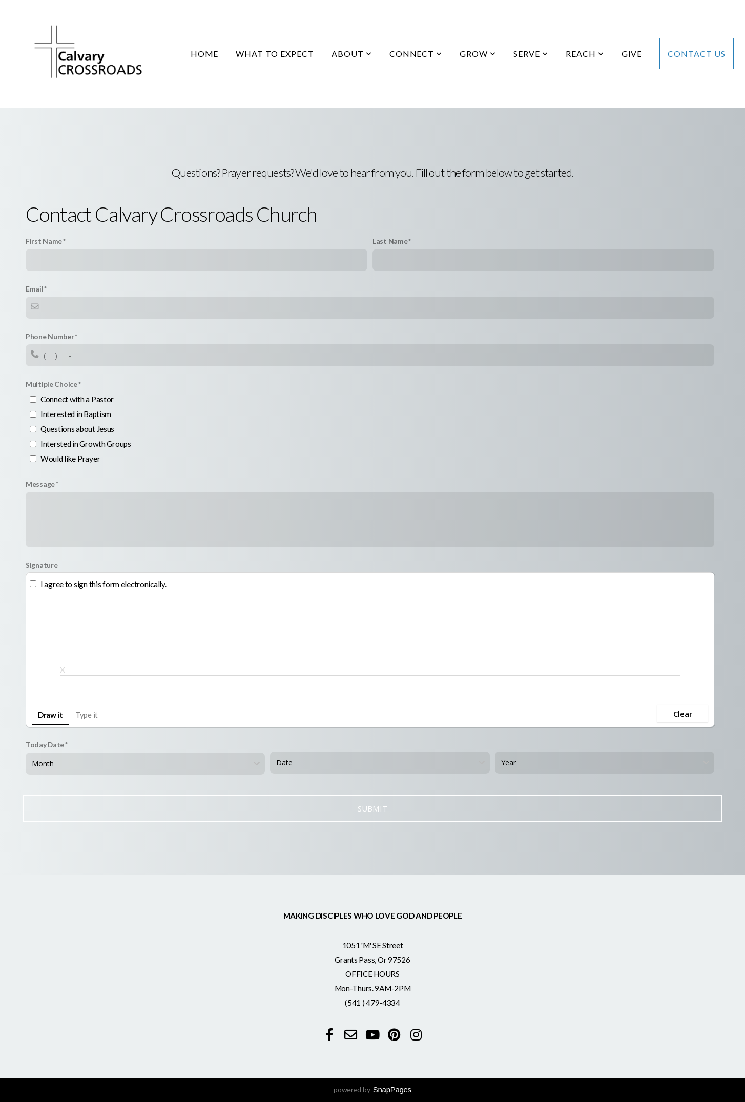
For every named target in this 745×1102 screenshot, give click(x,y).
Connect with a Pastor (77, 399)
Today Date (45, 744)
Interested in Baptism (75, 414)
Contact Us (697, 53)
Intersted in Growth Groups (85, 443)
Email (35, 288)
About (352, 53)
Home (205, 53)
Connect (416, 53)
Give (632, 53)
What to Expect (275, 53)
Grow (478, 53)
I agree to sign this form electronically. (103, 584)
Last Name (389, 241)
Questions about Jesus (77, 428)
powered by (372, 1089)
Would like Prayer (70, 458)
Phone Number (50, 336)
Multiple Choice (51, 384)
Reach (585, 53)
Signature (41, 564)
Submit (373, 808)
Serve (530, 53)
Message (40, 484)
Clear (682, 714)
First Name (44, 241)
